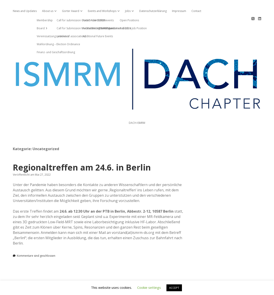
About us (47, 11)
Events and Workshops (102, 11)
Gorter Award (70, 11)
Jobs (128, 11)
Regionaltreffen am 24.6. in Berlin (82, 151)
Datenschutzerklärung (153, 11)
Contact (196, 11)
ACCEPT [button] (174, 288)
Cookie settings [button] (149, 287)
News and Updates (25, 11)
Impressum (179, 11)
